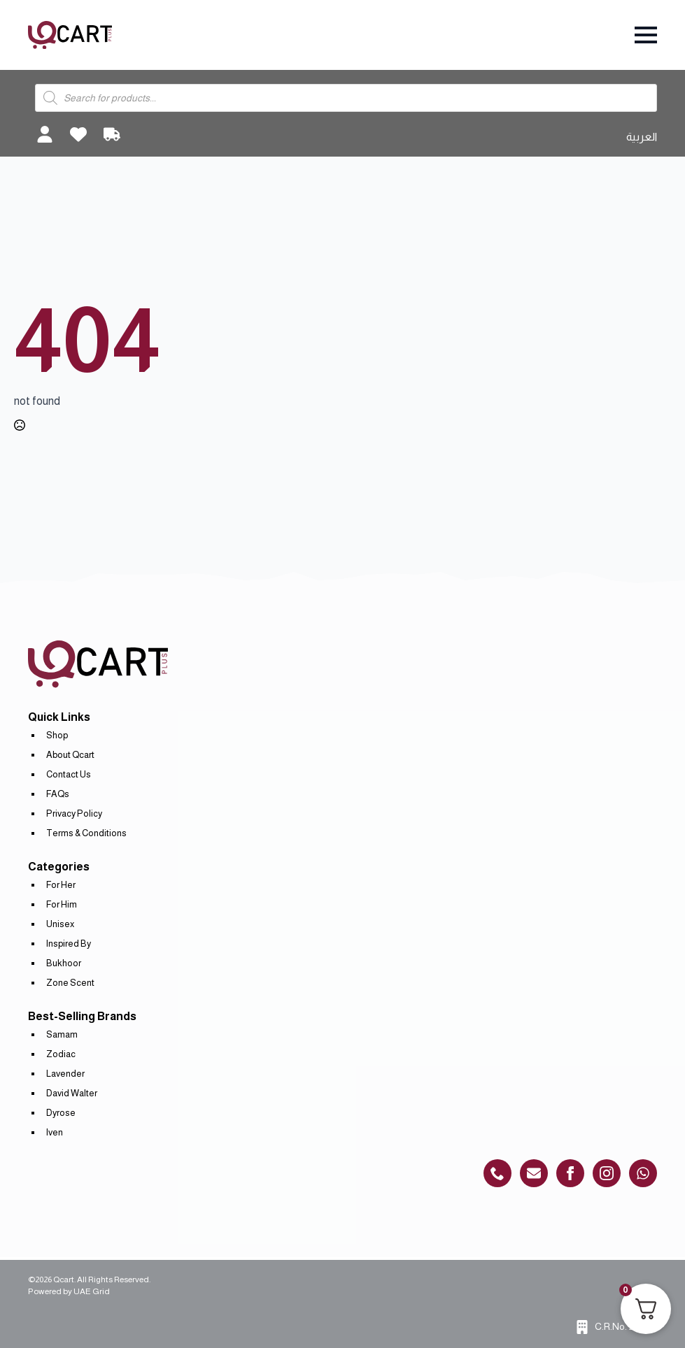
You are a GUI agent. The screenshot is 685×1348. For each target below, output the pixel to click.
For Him (61, 904)
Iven (54, 1132)
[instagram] (607, 1173)
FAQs (57, 794)
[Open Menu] (646, 35)
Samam (62, 1034)
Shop (57, 735)
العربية (641, 137)
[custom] (497, 1173)
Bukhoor (63, 963)
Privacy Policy (74, 813)
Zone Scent (70, 982)
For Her (61, 885)
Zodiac (61, 1054)
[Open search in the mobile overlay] (346, 98)
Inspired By (68, 943)
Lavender (65, 1073)
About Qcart (70, 755)
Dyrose (61, 1112)
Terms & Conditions (86, 833)
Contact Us (68, 774)
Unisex (60, 924)
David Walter (71, 1093)
